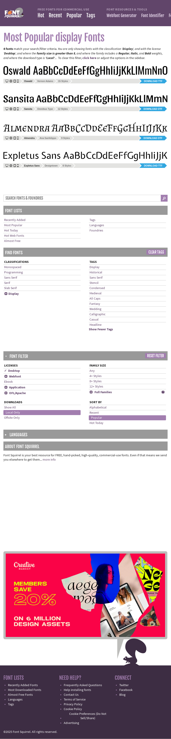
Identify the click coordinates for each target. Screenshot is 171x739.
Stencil (94, 283)
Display (11, 294)
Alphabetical (98, 407)
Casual (94, 320)
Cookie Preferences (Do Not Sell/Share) (87, 716)
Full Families (100, 392)
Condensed (97, 288)
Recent (55, 15)
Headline (95, 325)
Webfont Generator (122, 15)
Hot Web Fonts (14, 236)
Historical (95, 272)
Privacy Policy (73, 704)
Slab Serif (10, 288)
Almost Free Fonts (20, 695)
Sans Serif (10, 278)
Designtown (51, 165)
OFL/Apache (15, 393)
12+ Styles (96, 387)
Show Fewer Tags (101, 329)
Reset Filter (155, 356)
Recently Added (15, 220)
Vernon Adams (45, 81)
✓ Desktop (12, 371)
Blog (122, 695)
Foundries (96, 230)
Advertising (71, 723)
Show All (10, 407)
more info (49, 460)
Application (14, 387)
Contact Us (71, 695)
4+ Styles (95, 376)
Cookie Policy (73, 709)
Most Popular (13, 225)
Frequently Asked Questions (83, 685)
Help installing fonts (77, 690)
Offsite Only (12, 418)
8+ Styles (95, 381)
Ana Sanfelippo (48, 138)
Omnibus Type (45, 109)
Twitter (124, 685)
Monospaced (12, 267)
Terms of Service (75, 700)
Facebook (126, 690)
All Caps (94, 299)
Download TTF (153, 81)
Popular (74, 15)
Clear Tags (156, 252)
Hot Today (11, 230)
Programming (13, 272)
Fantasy (94, 304)
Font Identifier (152, 15)
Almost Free (12, 241)
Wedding (95, 309)
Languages (96, 225)
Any (92, 371)
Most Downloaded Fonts (24, 690)
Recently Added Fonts (23, 685)
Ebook (8, 382)
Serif (7, 283)
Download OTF (152, 109)
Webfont (12, 376)
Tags (90, 15)
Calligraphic (97, 314)
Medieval (95, 293)
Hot (41, 15)
